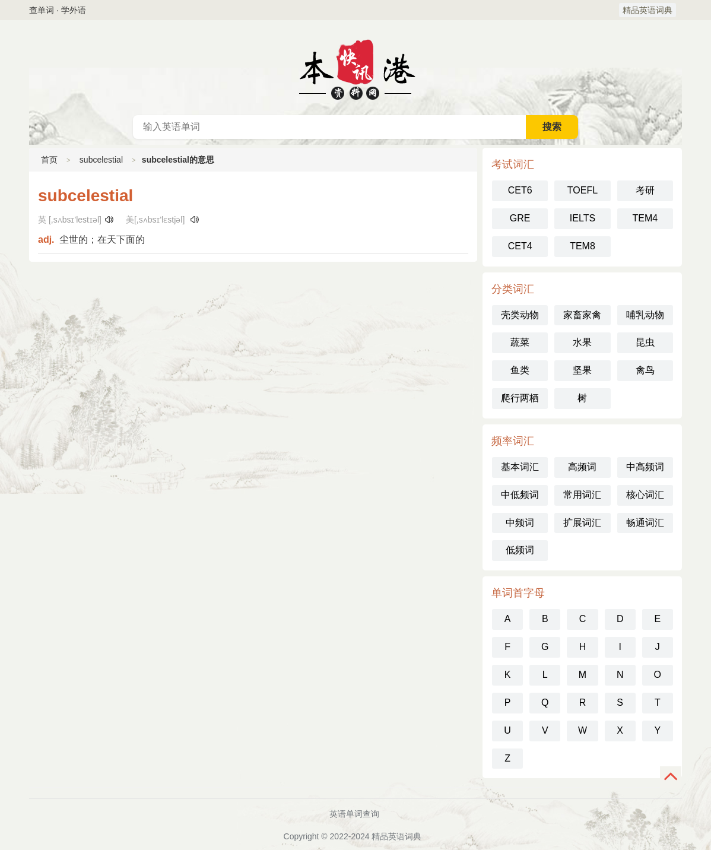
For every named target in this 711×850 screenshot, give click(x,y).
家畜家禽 (582, 315)
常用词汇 (582, 495)
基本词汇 (520, 467)
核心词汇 (645, 495)
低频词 (520, 550)
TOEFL (582, 190)
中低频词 (520, 495)
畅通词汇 (645, 523)
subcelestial (101, 160)
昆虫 (645, 342)
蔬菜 (519, 342)
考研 (645, 190)
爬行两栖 (520, 398)
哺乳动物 (645, 315)
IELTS (582, 218)
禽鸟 (645, 370)
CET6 (520, 190)
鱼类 (519, 370)
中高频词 (645, 467)
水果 (582, 342)
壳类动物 (520, 315)
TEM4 (645, 218)
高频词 (582, 467)
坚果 (582, 370)
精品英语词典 (647, 10)
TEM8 (582, 246)
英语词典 (355, 67)
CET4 (520, 246)
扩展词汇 (582, 523)
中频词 (520, 523)
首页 (49, 160)
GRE (520, 218)
